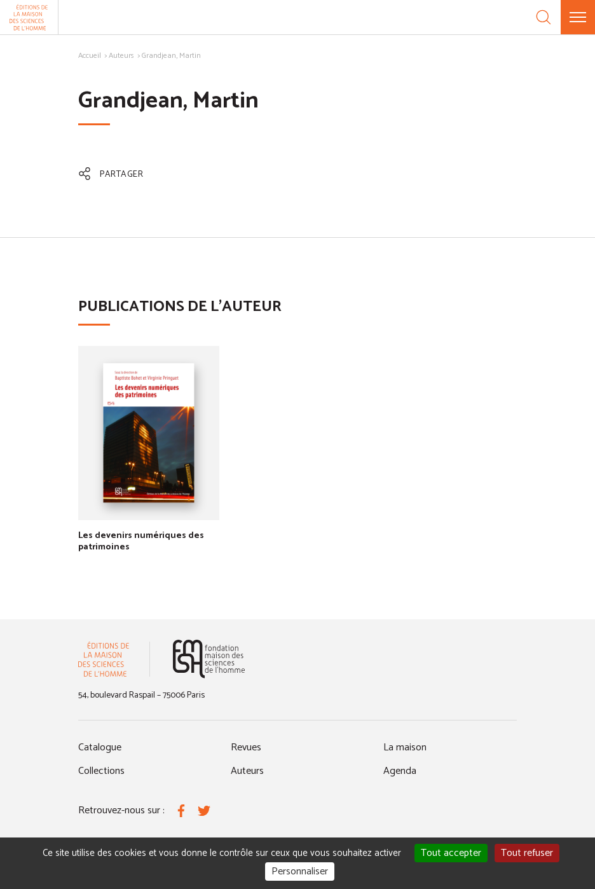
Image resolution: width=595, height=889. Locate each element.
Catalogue (99, 747)
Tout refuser (527, 853)
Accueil (89, 56)
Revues (246, 747)
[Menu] (578, 17)
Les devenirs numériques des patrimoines (141, 541)
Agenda (399, 771)
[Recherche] (543, 17)
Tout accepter (451, 853)
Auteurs (121, 56)
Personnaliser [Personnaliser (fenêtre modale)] (299, 871)
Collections (101, 771)
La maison (405, 747)
